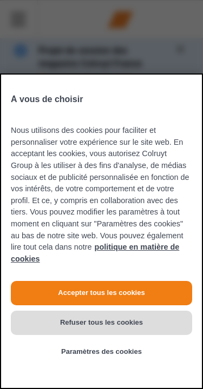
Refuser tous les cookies (101, 322)
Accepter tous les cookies (101, 293)
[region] (101, 231)
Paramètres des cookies (101, 351)
